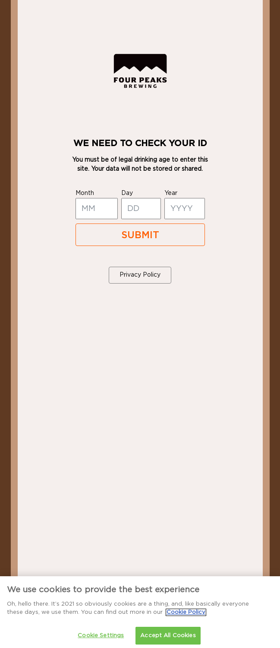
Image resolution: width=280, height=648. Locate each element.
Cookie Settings (101, 638)
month (85, 193)
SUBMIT (140, 235)
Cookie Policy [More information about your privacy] (186, 615)
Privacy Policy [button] (140, 275)
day (127, 193)
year (170, 193)
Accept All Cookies (167, 638)
